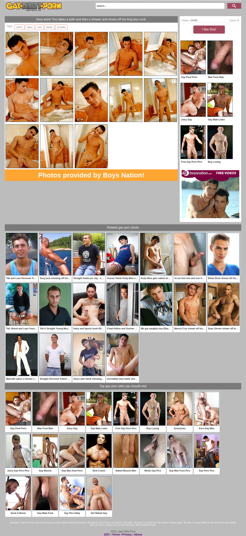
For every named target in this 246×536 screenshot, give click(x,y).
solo (39, 27)
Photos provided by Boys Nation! (91, 175)
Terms (116, 534)
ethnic (19, 27)
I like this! (209, 29)
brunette (61, 27)
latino (30, 27)
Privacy (127, 534)
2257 (107, 534)
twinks (49, 27)
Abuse (138, 534)
